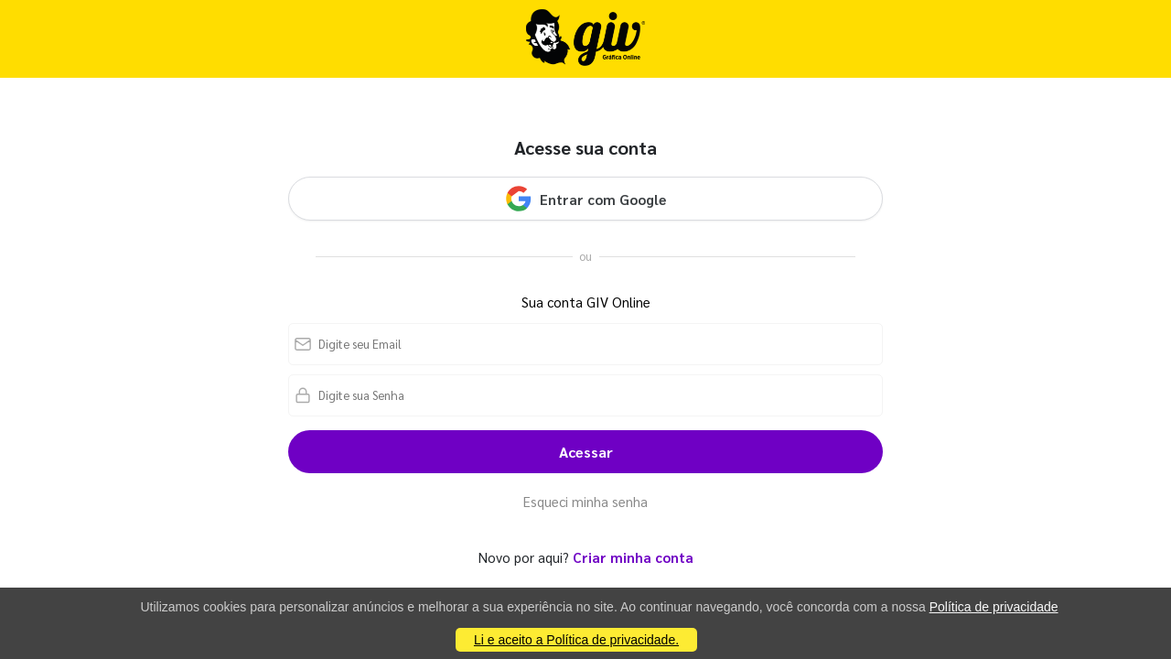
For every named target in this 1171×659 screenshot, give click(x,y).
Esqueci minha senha (585, 501)
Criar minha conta (633, 557)
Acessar (586, 451)
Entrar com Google (585, 198)
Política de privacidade (993, 607)
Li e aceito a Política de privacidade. (576, 639)
